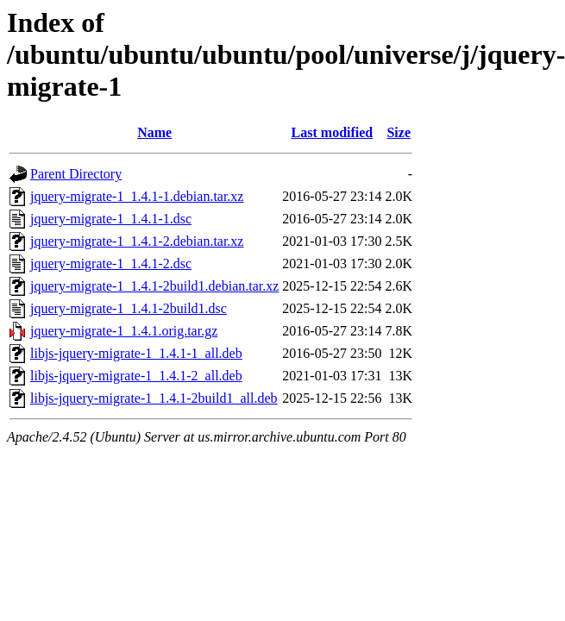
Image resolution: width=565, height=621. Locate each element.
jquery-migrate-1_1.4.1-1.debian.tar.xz (136, 196)
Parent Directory (76, 173)
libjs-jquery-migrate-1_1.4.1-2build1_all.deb (154, 398)
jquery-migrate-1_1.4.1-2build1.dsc (128, 308)
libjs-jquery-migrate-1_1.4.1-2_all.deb (136, 375)
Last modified (333, 132)
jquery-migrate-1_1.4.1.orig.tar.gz (123, 330)
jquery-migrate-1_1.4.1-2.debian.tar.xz (136, 241)
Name (154, 132)
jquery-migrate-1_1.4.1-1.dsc (110, 218)
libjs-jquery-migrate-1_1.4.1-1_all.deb (136, 353)
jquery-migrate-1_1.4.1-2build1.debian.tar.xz (154, 286)
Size (398, 132)
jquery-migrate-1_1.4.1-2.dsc (110, 263)
